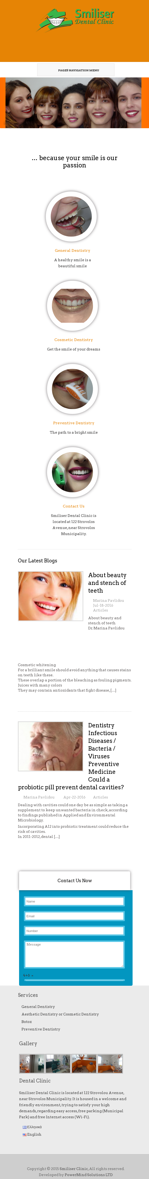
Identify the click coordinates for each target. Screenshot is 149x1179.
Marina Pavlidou (108, 600)
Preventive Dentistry (73, 423)
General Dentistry (72, 250)
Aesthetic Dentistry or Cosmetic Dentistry (60, 1014)
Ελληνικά (32, 1127)
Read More (29, 699)
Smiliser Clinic (74, 1169)
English (32, 1134)
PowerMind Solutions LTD (89, 1175)
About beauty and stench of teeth (107, 583)
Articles (100, 610)
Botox (26, 1022)
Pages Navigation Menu (73, 70)
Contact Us (74, 506)
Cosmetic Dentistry (73, 339)
